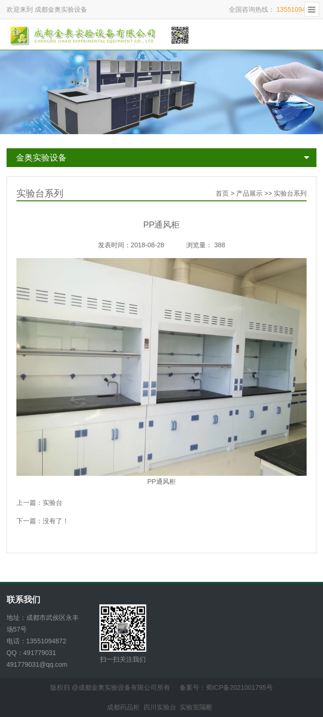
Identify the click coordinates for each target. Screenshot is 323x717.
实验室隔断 (196, 707)
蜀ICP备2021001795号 (239, 687)
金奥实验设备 (41, 157)
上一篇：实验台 (39, 502)
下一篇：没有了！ (42, 521)
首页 (222, 193)
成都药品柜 (123, 707)
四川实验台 (159, 707)
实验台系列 (290, 193)
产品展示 (249, 193)
